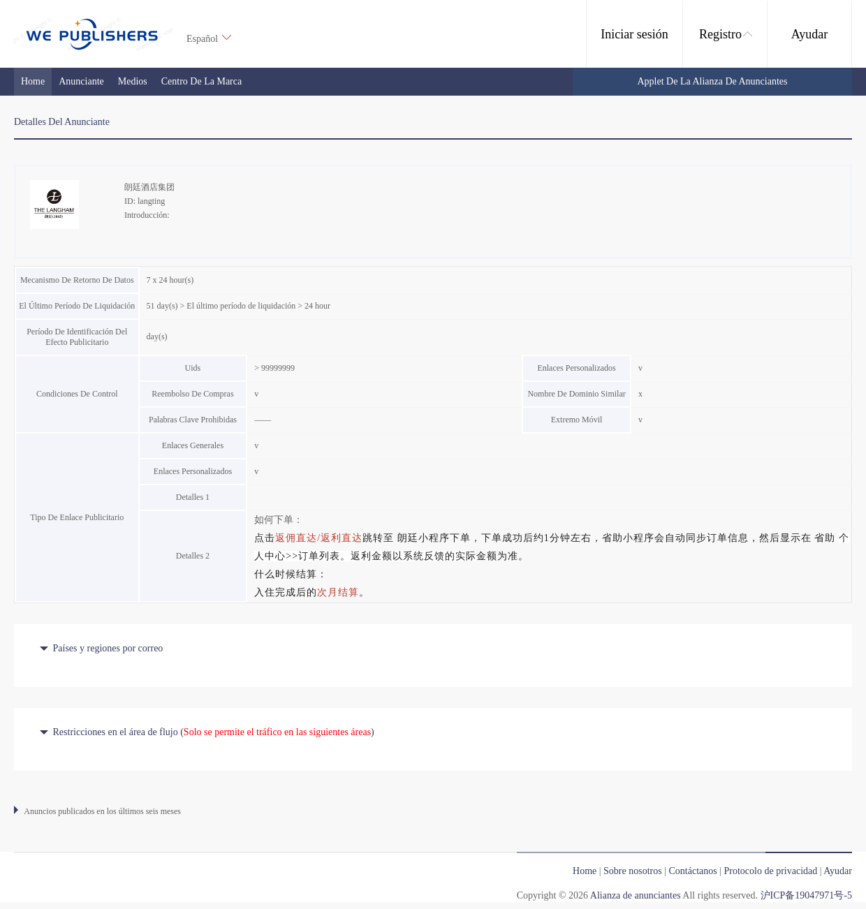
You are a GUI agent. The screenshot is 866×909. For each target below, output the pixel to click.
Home (33, 81)
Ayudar (809, 34)
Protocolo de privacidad (771, 871)
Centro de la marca (201, 81)
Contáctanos (692, 871)
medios (132, 81)
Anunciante (81, 81)
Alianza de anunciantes (635, 895)
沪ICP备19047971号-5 (806, 895)
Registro (725, 34)
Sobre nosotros (632, 871)
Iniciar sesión (634, 34)
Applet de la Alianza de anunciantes (713, 81)
